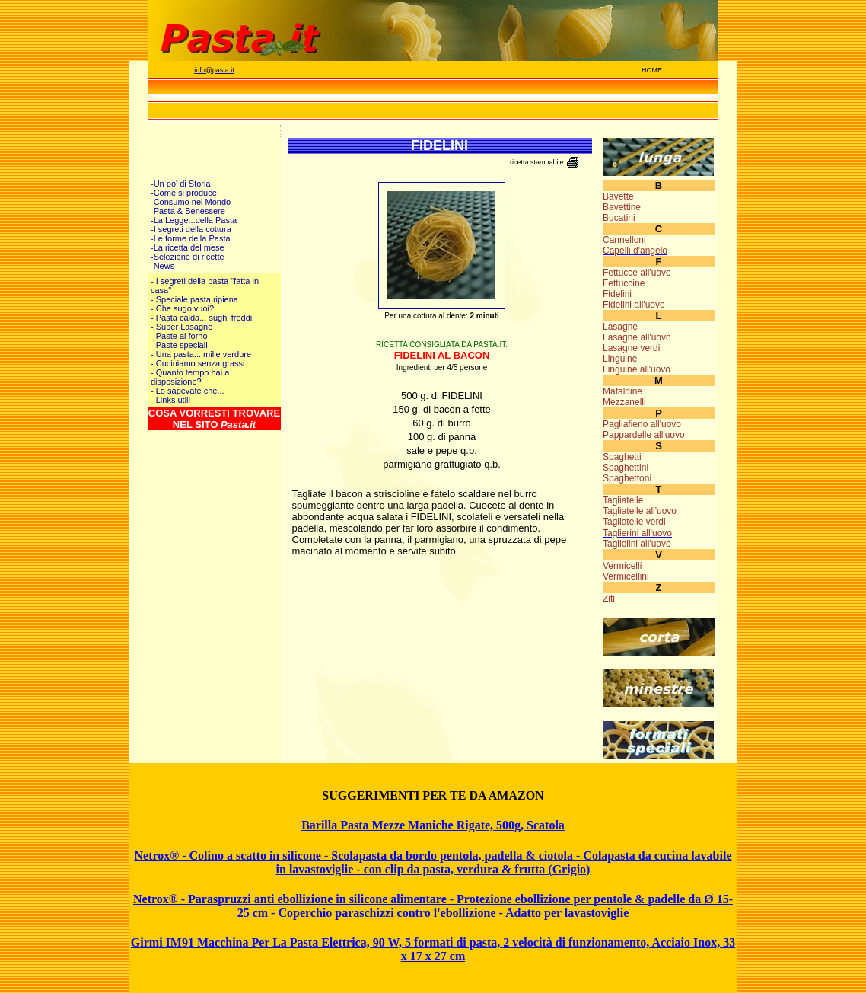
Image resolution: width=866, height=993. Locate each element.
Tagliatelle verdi (634, 521)
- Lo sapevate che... (187, 390)
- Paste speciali (179, 345)
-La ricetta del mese (187, 247)
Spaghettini (625, 467)
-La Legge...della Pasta (194, 220)
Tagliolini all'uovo (637, 543)
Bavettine (622, 207)
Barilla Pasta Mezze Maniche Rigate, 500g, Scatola (433, 825)
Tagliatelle (623, 500)
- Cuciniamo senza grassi (198, 363)
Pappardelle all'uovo (644, 434)
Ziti (609, 598)
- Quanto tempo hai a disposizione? (190, 377)
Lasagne (620, 326)
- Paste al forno (179, 335)
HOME (652, 70)
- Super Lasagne (181, 326)
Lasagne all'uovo (637, 337)
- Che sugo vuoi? (182, 308)
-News (162, 265)
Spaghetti (622, 457)
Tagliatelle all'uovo (640, 511)
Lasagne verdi (631, 348)
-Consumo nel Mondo (191, 201)
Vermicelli (622, 565)
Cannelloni (624, 240)
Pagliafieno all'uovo (642, 424)
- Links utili (170, 399)
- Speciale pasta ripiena (194, 299)
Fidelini (617, 294)
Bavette (618, 196)
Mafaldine (622, 391)
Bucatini (619, 217)
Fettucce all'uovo (637, 272)
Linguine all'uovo (636, 369)
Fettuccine (624, 283)
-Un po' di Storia (181, 183)
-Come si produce (184, 192)
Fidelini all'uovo (634, 304)
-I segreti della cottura (191, 229)
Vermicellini (626, 576)
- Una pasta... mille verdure (201, 354)
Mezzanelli (624, 402)
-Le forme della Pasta (191, 238)
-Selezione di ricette (187, 256)
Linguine (620, 358)
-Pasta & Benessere (188, 211)
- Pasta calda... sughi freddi (201, 317)
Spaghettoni (627, 478)
